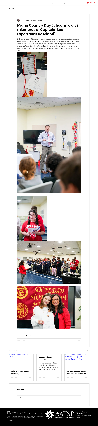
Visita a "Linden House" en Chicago (20, 372)
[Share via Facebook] (18, 335)
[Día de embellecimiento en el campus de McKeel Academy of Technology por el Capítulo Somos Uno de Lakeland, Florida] (77, 361)
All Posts (11, 8)
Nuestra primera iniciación (45, 358)
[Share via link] (30, 335)
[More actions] (80, 20)
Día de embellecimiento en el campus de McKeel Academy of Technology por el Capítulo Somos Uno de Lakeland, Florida (77, 372)
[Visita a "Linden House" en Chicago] (21, 361)
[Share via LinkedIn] (26, 335)
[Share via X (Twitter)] (22, 335)
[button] (87, 8)
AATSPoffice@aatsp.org (37, 416)
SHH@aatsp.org (16, 416)
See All (87, 350)
